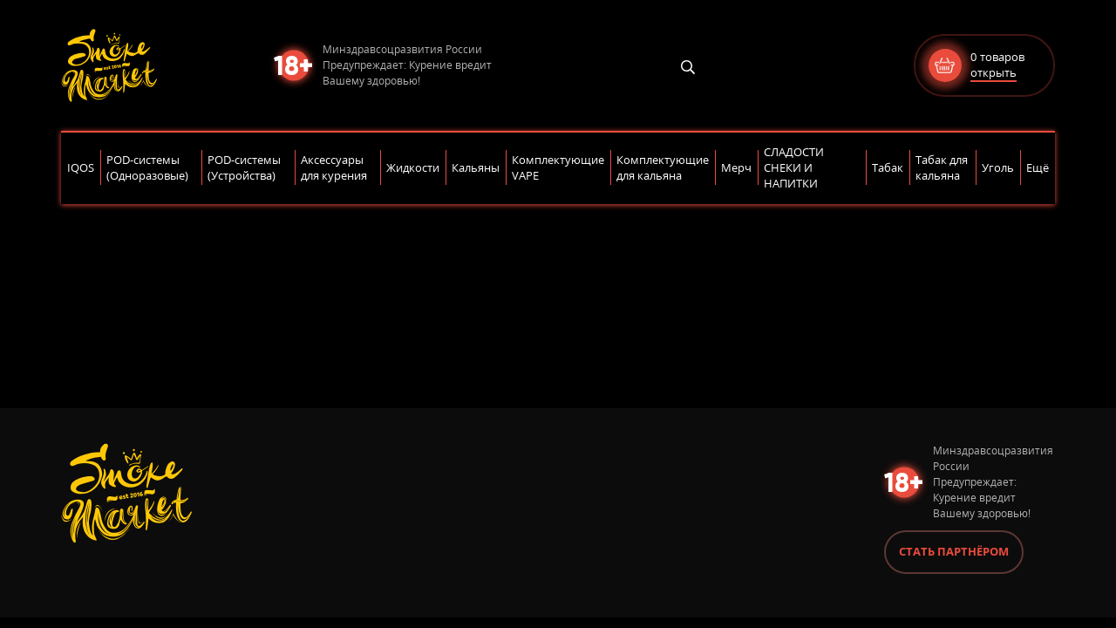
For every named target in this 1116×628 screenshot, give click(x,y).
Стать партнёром (954, 551)
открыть (993, 72)
